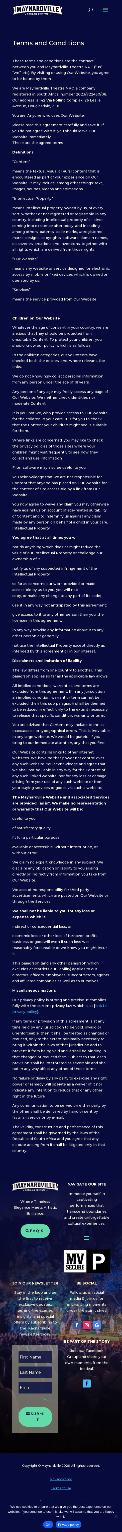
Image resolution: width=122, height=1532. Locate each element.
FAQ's (37, 1230)
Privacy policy (68, 1524)
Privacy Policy (61, 1479)
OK (48, 1524)
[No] (115, 1516)
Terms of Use (61, 1488)
